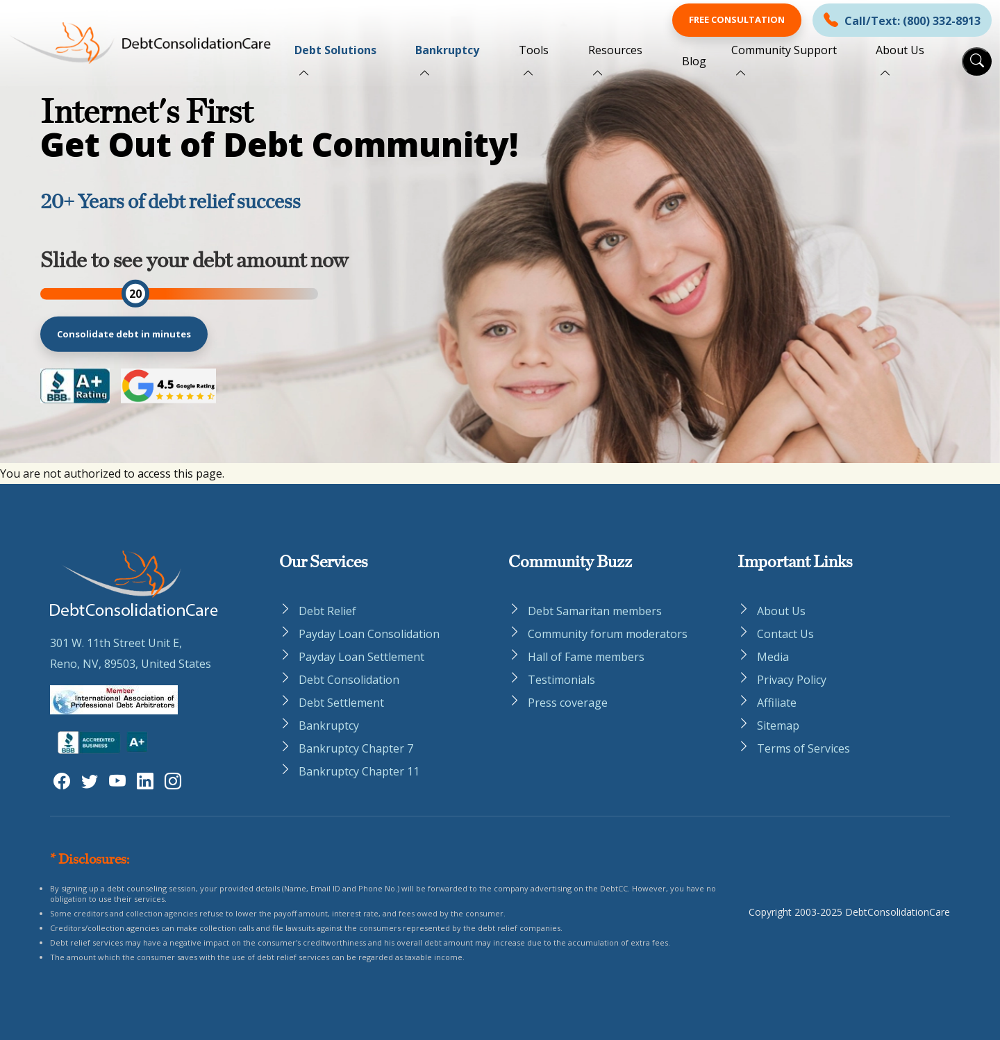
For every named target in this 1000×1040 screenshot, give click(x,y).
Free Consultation (737, 19)
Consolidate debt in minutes (124, 334)
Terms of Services (803, 748)
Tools (534, 50)
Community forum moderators (608, 633)
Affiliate (777, 702)
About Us (900, 50)
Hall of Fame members (586, 656)
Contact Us (785, 633)
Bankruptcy (447, 50)
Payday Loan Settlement (361, 656)
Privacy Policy (791, 679)
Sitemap (778, 725)
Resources (615, 50)
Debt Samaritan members (595, 611)
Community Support (784, 50)
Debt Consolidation (349, 679)
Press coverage (568, 702)
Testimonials (561, 679)
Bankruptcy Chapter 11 (359, 771)
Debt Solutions (335, 50)
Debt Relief (327, 611)
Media (773, 656)
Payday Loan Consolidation (369, 633)
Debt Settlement (341, 702)
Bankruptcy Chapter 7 (356, 748)
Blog (694, 61)
